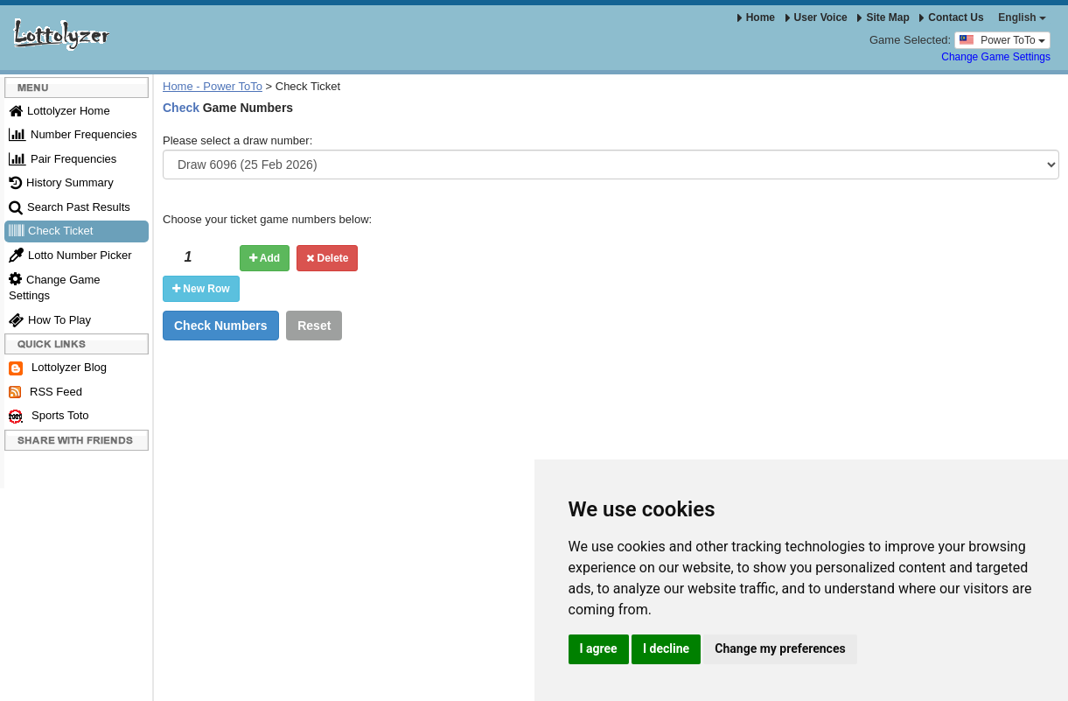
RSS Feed (45, 392)
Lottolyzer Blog (58, 368)
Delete (327, 258)
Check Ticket (51, 230)
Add (264, 258)
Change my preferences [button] (780, 648)
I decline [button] (666, 648)
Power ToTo (1002, 39)
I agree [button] (599, 648)
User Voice (816, 17)
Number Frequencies (72, 134)
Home (756, 17)
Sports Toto (49, 416)
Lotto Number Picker (70, 255)
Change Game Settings (996, 57)
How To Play (50, 319)
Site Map (883, 17)
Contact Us (951, 17)
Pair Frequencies (62, 158)
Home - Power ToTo (212, 86)
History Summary (61, 182)
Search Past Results (69, 207)
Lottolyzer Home (59, 110)
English (1022, 17)
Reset (314, 326)
